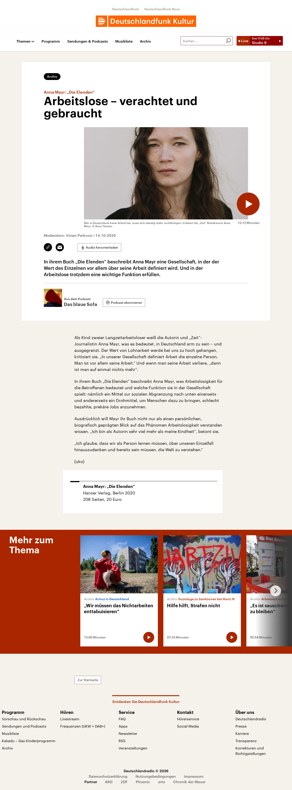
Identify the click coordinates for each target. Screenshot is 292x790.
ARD (108, 782)
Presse (241, 726)
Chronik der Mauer (189, 782)
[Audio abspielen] (248, 204)
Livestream (69, 719)
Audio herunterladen (102, 247)
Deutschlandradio (250, 719)
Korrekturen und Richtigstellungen (250, 751)
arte (161, 782)
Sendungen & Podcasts (87, 41)
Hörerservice (188, 719)
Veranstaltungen (133, 748)
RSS (122, 741)
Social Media (188, 726)
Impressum (193, 776)
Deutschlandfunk (125, 9)
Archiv (145, 41)
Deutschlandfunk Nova (162, 9)
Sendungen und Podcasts (24, 726)
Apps (123, 726)
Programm (51, 41)
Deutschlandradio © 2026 (146, 771)
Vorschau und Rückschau (24, 719)
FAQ (122, 719)
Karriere (242, 733)
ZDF (124, 782)
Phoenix (143, 782)
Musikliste (124, 41)
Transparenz (246, 741)
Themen (23, 41)
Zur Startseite (88, 680)
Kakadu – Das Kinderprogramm (28, 741)
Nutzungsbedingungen (156, 776)
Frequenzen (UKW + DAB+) (82, 726)
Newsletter (128, 733)
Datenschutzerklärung (108, 776)
